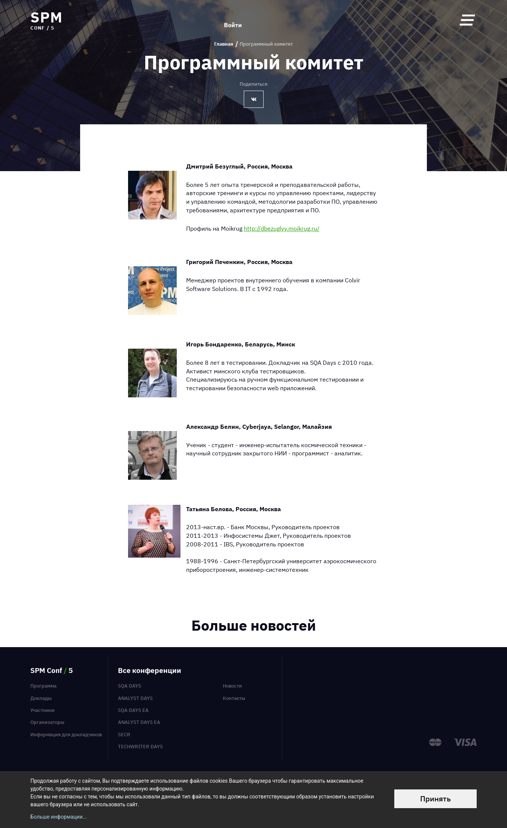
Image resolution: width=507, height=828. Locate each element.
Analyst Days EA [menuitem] (139, 722)
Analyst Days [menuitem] (135, 698)
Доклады (41, 698)
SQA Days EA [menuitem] (133, 710)
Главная (223, 44)
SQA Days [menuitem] (129, 686)
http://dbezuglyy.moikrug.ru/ (281, 228)
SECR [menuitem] (124, 734)
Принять (435, 799)
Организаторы (47, 722)
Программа (43, 686)
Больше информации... (58, 817)
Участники (42, 710)
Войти (233, 20)
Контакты (234, 698)
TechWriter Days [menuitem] (140, 746)
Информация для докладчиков (66, 734)
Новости (232, 686)
